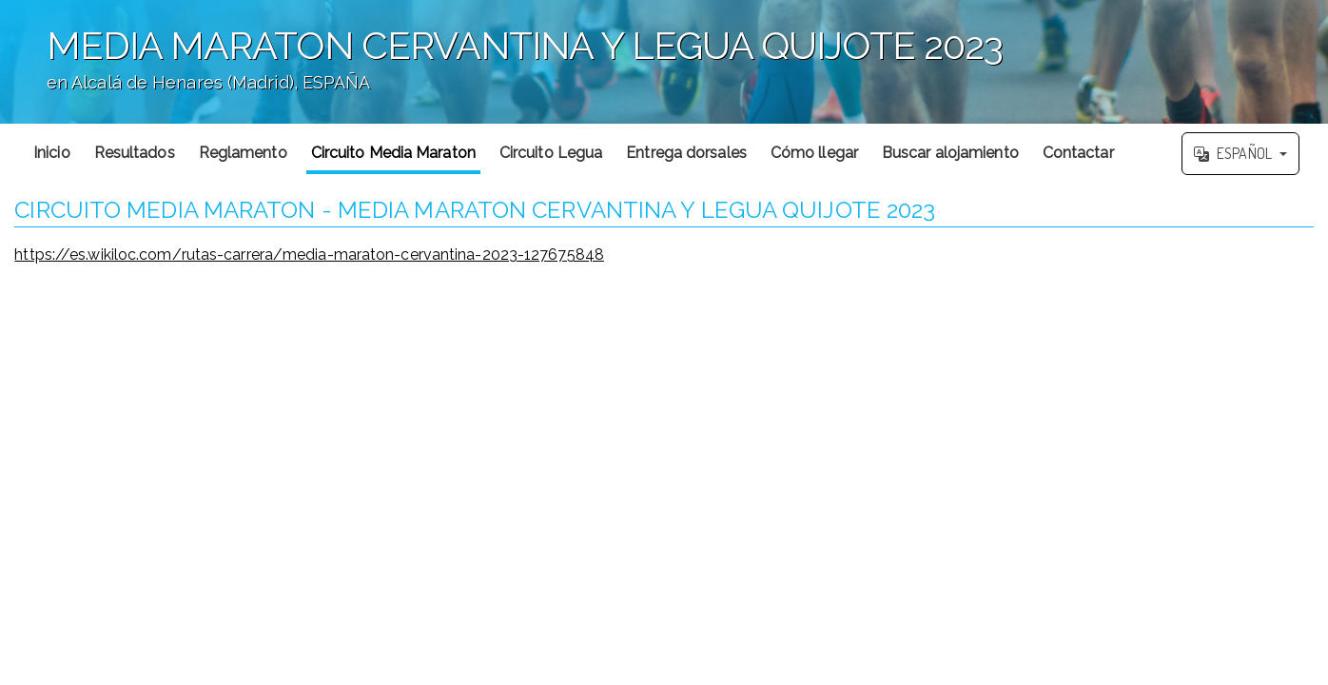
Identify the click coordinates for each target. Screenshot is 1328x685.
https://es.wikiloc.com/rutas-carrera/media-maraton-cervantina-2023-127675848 (309, 254)
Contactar (1078, 153)
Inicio (51, 153)
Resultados (134, 153)
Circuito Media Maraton (393, 153)
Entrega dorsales (686, 153)
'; (664, 62)
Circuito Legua (550, 153)
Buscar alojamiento (950, 153)
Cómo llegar (814, 153)
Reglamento (243, 153)
